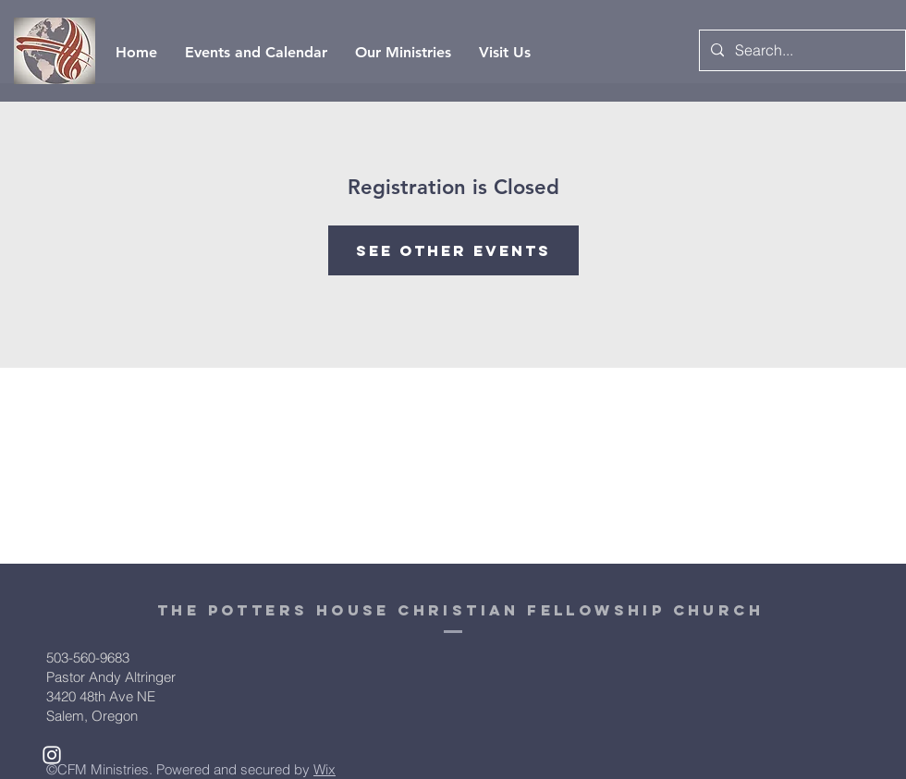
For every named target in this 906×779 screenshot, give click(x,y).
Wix (324, 769)
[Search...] (800, 50)
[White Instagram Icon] (52, 755)
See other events (453, 250)
